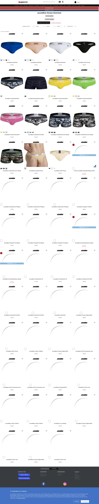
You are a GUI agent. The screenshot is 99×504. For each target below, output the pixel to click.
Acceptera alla (85, 501)
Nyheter (21, 5)
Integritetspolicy (43, 476)
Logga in (63, 2)
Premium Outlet (77, 476)
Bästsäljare (26, 5)
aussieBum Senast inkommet (44, 22)
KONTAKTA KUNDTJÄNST (24, 478)
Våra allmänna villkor (43, 475)
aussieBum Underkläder (49, 19)
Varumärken (16, 5)
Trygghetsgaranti (43, 473)
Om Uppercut (60, 473)
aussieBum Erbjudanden (56, 22)
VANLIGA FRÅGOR (24, 474)
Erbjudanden (31, 5)
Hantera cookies (77, 479)
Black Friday (77, 478)
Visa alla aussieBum (49, 15)
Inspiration (83, 5)
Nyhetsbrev (59, 475)
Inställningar (76, 501)
